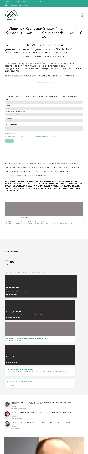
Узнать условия (65, 304)
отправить (9, 147)
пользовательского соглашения (47, 143)
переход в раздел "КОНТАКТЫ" (45, 400)
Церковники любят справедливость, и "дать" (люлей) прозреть (10, 286)
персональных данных (26, 143)
